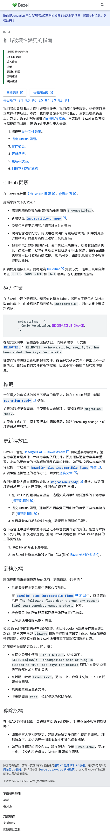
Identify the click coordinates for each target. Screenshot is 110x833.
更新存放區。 (21, 161)
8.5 (41, 100)
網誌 (6, 800)
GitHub (7, 806)
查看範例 (65, 194)
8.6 (34, 100)
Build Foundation (14, 15)
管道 (63, 468)
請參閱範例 (21, 501)
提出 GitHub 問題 (38, 194)
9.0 (27, 100)
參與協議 (95, 15)
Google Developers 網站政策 (57, 769)
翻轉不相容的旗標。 (26, 169)
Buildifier (53, 269)
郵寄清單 (74, 15)
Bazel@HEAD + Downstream (44, 452)
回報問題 (15, 92)
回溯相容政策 (55, 118)
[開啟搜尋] (102, 4)
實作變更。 (20, 146)
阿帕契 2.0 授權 (12, 769)
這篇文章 (66, 473)
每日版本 (9, 100)
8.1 (67, 100)
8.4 (47, 100)
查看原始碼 (43, 92)
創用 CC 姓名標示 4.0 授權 (69, 765)
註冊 (9, 20)
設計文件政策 (31, 132)
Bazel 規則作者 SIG (84, 555)
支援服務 (9, 823)
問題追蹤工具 (12, 829)
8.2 (60, 100)
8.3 (54, 100)
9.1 (21, 100)
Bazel (6, 32)
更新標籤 (18, 154)
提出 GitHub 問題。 (25, 139)
